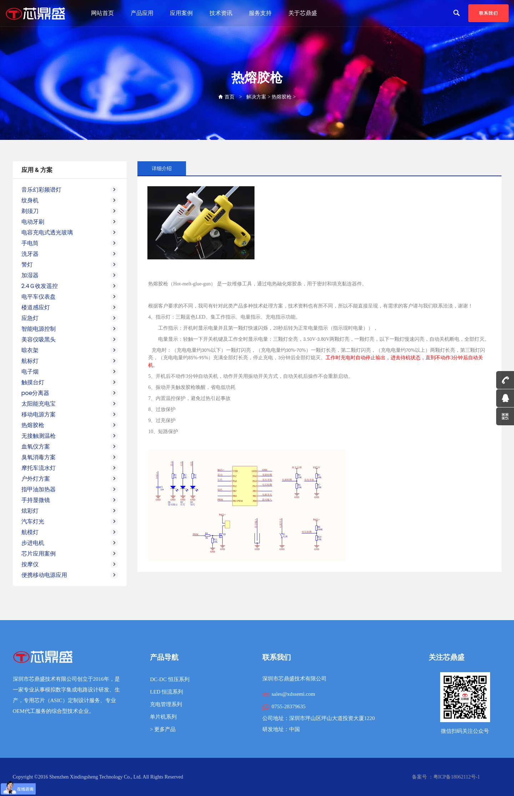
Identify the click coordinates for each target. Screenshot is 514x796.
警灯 (70, 265)
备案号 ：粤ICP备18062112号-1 (446, 777)
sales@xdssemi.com (293, 694)
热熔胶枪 (282, 97)
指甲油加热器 (70, 489)
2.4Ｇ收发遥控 (70, 286)
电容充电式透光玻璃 (70, 233)
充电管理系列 (166, 704)
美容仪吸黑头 (70, 340)
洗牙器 (70, 254)
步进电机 (70, 543)
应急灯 (70, 318)
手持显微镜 (70, 500)
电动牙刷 (70, 222)
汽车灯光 (70, 522)
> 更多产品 (163, 729)
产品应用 (142, 13)
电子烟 (70, 372)
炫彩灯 (70, 511)
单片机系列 (163, 717)
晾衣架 (70, 350)
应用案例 (181, 13)
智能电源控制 (70, 329)
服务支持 (260, 13)
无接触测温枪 (70, 436)
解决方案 (256, 97)
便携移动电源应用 (70, 575)
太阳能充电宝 (70, 404)
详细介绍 (162, 168)
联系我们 (488, 13)
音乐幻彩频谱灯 (70, 190)
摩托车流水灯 (70, 468)
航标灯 (70, 361)
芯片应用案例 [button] (70, 554)
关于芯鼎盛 (302, 13)
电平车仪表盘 (70, 297)
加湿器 (70, 275)
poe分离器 (70, 393)
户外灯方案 (70, 479)
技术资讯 (221, 13)
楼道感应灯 (70, 307)
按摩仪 (70, 564)
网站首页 (102, 13)
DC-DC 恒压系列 (169, 679)
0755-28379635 (289, 706)
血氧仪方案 (70, 447)
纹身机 (70, 200)
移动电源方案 (70, 415)
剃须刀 (70, 211)
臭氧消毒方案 (70, 457)
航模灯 (70, 532)
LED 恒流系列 (166, 692)
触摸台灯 (70, 382)
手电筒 (70, 243)
